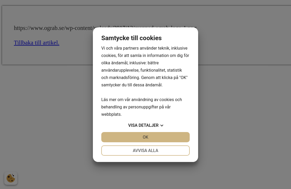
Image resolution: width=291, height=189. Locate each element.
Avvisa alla (145, 150)
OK (145, 137)
